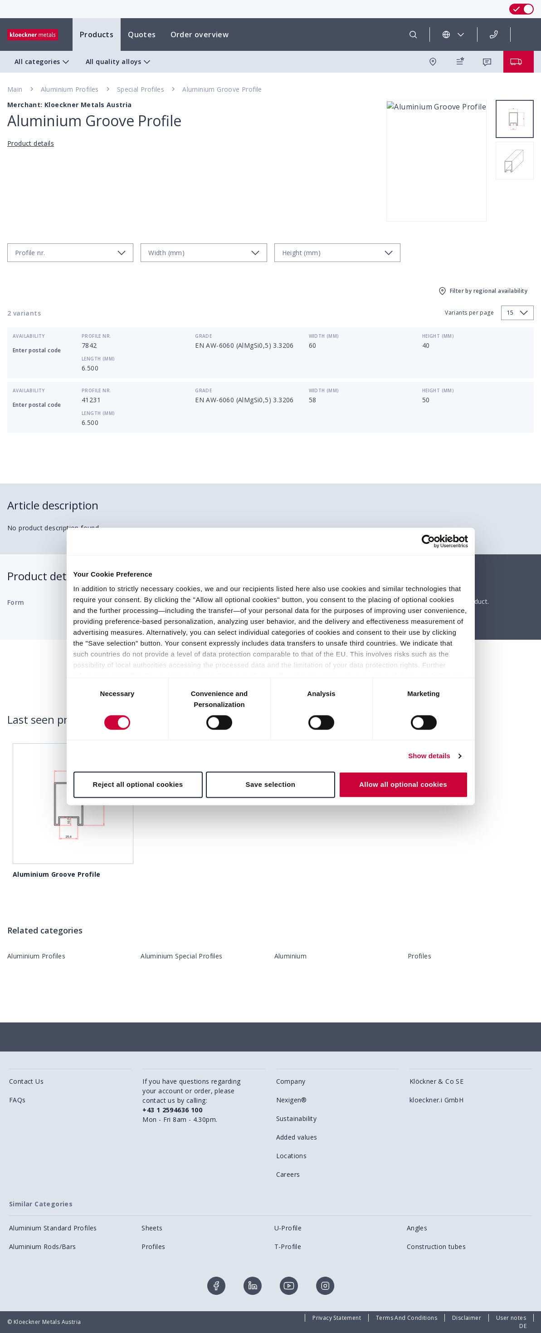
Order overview (200, 34)
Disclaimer (466, 1318)
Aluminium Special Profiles (181, 956)
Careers (288, 1174)
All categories (43, 61)
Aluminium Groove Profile (222, 89)
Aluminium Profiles (70, 89)
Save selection (271, 785)
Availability (29, 336)
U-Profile (288, 1228)
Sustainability (296, 1118)
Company (291, 1081)
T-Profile (288, 1246)
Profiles (419, 956)
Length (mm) (98, 358)
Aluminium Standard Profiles (53, 1228)
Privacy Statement (336, 1318)
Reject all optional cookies (138, 785)
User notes (511, 1318)
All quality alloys (119, 61)
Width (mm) (324, 336)
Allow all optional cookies (403, 785)
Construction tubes (436, 1246)
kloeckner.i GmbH (436, 1100)
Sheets (151, 1228)
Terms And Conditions (406, 1318)
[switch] (521, 9)
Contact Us (26, 1081)
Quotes (142, 34)
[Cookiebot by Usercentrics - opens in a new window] (428, 541)
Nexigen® (291, 1100)
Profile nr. (96, 336)
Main (15, 89)
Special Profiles (140, 89)
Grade (203, 336)
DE (522, 1326)
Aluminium (290, 956)
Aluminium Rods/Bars (42, 1246)
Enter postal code (37, 350)
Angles (417, 1228)
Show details (429, 756)
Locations (291, 1155)
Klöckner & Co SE (436, 1081)
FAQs (17, 1100)
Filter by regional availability (482, 291)
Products (96, 34)
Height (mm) (438, 336)
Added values (296, 1137)
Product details (30, 143)
